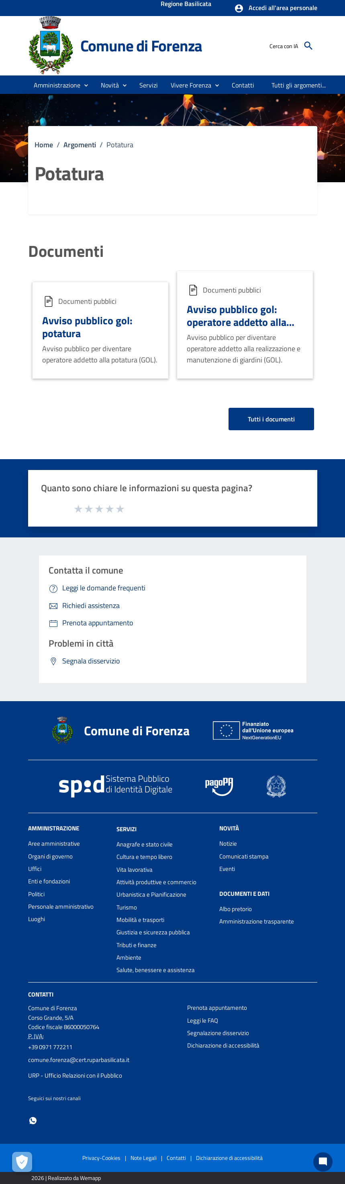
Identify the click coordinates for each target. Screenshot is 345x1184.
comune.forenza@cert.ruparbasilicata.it (78, 1059)
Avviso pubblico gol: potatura (87, 327)
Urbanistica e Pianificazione (151, 894)
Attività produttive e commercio (156, 882)
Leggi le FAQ (202, 1020)
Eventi (227, 868)
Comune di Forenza (141, 45)
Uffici (34, 868)
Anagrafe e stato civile (144, 844)
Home (44, 144)
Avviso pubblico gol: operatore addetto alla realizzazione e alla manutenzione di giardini (242, 328)
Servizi (126, 829)
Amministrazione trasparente (256, 921)
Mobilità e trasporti (140, 919)
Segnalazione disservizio (218, 1033)
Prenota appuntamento (217, 1007)
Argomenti (79, 144)
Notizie (228, 843)
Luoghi (36, 919)
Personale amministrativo (61, 906)
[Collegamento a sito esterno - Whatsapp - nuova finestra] (33, 1120)
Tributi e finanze (136, 945)
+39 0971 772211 (50, 1047)
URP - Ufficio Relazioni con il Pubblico (75, 1075)
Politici (36, 894)
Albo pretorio (235, 908)
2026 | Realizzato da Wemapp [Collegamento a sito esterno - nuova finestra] (66, 1178)
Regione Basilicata (186, 4)
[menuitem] (243, 85)
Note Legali (144, 1157)
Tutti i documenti (271, 419)
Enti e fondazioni (49, 881)
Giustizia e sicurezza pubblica (153, 932)
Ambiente (128, 957)
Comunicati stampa (244, 856)
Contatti (40, 994)
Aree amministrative (54, 843)
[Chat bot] (323, 1162)
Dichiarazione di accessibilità (223, 1045)
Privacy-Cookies (101, 1157)
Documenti (66, 251)
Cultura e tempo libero (144, 856)
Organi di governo (50, 856)
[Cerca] (308, 46)
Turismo (126, 907)
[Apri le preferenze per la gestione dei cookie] (22, 1162)
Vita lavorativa (134, 869)
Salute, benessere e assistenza (155, 969)
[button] (275, 8)
